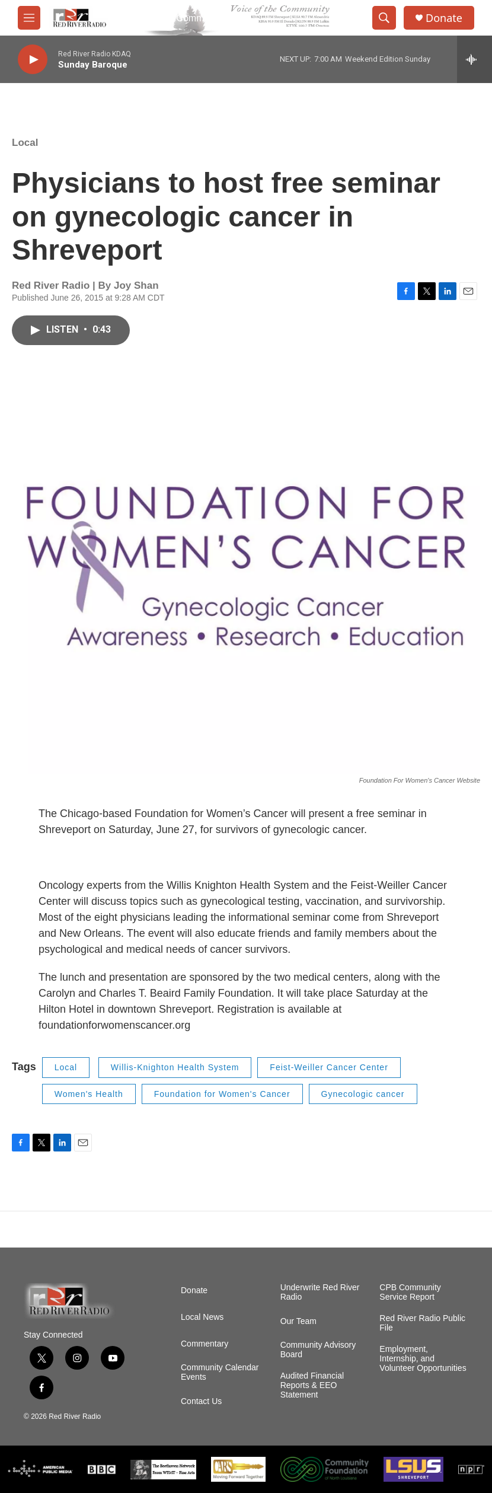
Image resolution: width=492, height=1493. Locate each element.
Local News (202, 1317)
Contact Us (201, 1401)
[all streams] (474, 59)
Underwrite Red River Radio (320, 1292)
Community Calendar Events (220, 1372)
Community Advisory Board (318, 1350)
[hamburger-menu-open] (29, 18)
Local (25, 142)
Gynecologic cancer (363, 1094)
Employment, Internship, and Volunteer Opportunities (422, 1359)
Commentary (204, 1343)
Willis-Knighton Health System (175, 1067)
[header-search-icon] (384, 18)
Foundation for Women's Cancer (222, 1094)
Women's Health (89, 1094)
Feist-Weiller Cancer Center (329, 1067)
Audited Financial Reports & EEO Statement (312, 1385)
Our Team (298, 1321)
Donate (444, 18)
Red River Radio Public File (422, 1323)
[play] (32, 59)
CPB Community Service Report (409, 1292)
